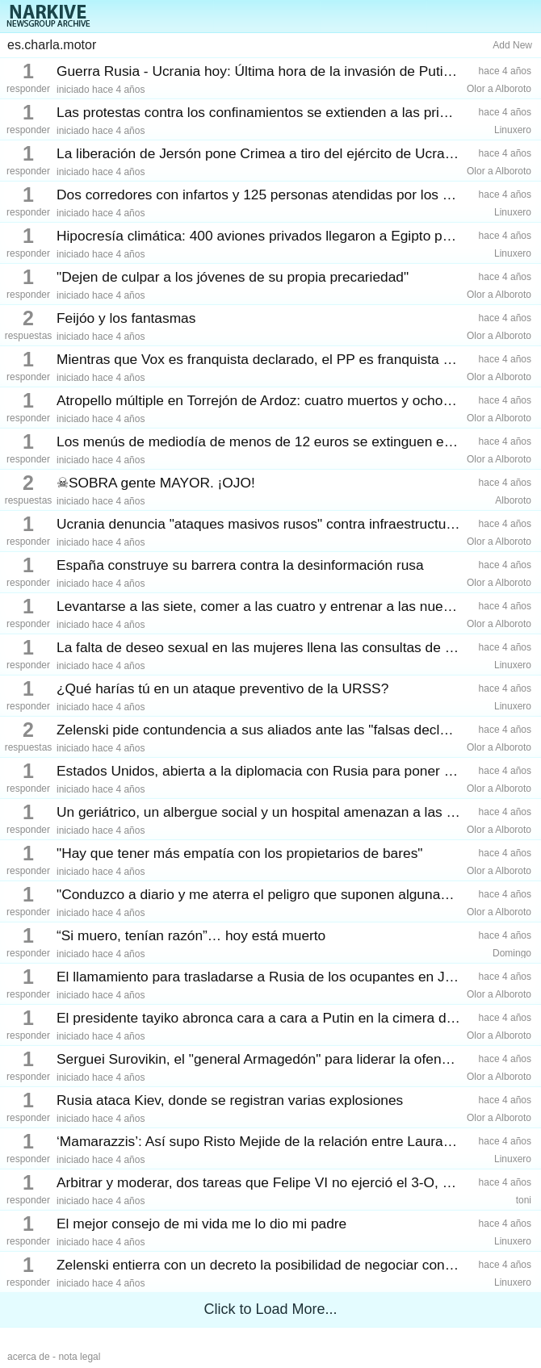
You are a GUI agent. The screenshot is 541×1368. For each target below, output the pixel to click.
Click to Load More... (270, 1309)
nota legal (79, 1356)
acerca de (28, 1356)
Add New (512, 45)
